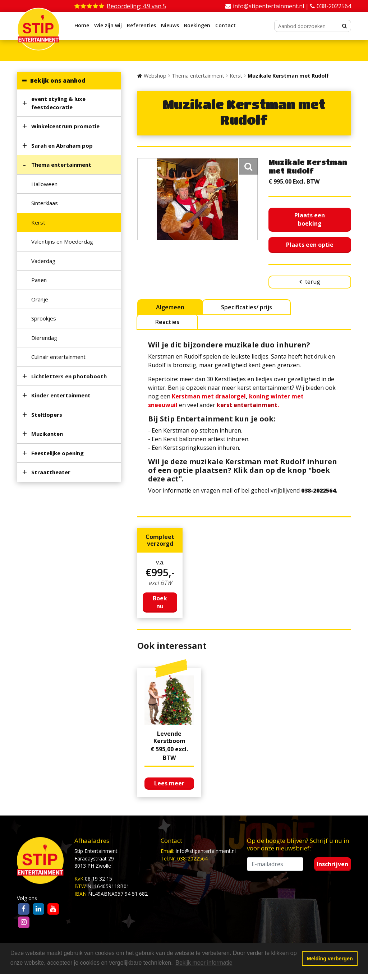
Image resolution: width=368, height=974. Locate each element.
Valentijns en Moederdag (62, 241)
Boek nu (160, 602)
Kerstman (186, 396)
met (207, 396)
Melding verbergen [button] (330, 958)
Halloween (44, 184)
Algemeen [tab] (170, 307)
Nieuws (170, 25)
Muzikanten (47, 433)
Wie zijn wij (108, 25)
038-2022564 (334, 6)
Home (81, 25)
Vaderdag (43, 260)
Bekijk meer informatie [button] (203, 963)
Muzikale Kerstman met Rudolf (288, 75)
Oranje (39, 299)
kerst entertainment (247, 405)
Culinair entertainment (58, 356)
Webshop (155, 75)
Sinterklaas (44, 203)
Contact (225, 25)
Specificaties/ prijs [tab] (246, 307)
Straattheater (50, 472)
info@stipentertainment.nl (206, 851)
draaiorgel (230, 396)
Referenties (141, 25)
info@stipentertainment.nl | (271, 6)
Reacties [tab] (167, 322)
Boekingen (197, 25)
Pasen (39, 279)
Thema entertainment (61, 164)
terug (312, 282)
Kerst (38, 222)
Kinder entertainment (61, 395)
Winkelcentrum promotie (65, 126)
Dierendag (44, 337)
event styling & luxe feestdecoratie (58, 103)
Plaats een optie (310, 245)
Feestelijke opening (57, 453)
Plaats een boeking (309, 219)
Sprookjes (43, 318)
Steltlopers (46, 414)
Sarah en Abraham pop (62, 145)
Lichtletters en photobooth (69, 376)
